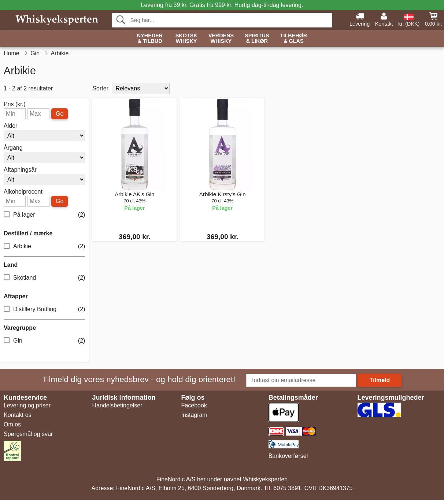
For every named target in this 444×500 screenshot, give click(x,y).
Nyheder (150, 39)
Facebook (194, 405)
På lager (44, 215)
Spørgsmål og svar (28, 434)
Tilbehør (293, 39)
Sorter (100, 88)
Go (59, 114)
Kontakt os (18, 415)
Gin (44, 340)
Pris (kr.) (15, 104)
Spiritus (257, 39)
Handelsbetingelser (117, 405)
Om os (12, 424)
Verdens (221, 39)
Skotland (44, 278)
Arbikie (44, 246)
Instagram (194, 415)
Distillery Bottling (44, 309)
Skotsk (186, 39)
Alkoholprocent (23, 192)
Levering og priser (27, 405)
